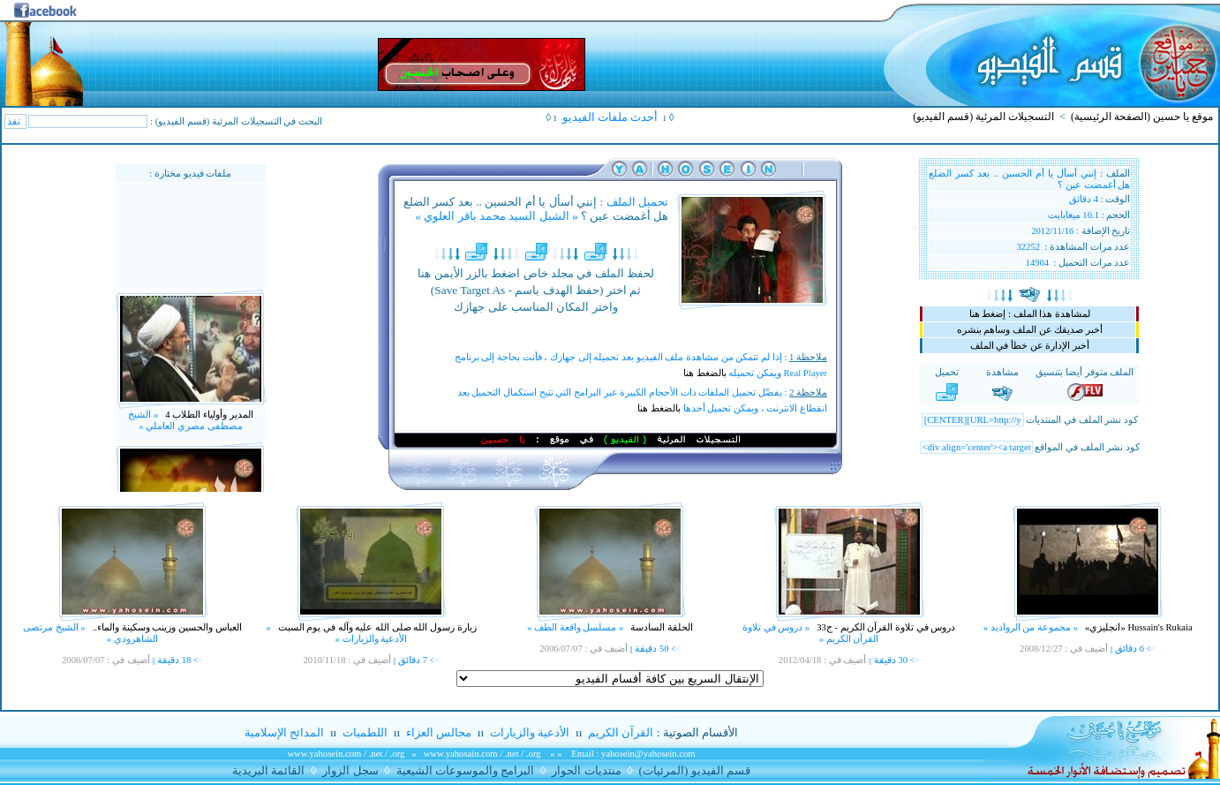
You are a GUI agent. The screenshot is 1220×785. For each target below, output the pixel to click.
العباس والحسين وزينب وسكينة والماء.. (166, 627)
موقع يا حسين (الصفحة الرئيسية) (1142, 116)
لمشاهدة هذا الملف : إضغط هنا (1029, 314)
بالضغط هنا (705, 373)
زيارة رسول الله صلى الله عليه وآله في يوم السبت (376, 627)
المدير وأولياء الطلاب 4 (207, 427)
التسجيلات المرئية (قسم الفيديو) (983, 116)
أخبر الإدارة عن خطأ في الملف (1029, 346)
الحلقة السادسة (661, 627)
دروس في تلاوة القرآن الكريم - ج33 (885, 627)
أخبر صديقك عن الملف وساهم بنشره (1030, 330)
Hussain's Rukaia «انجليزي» (1137, 627)
